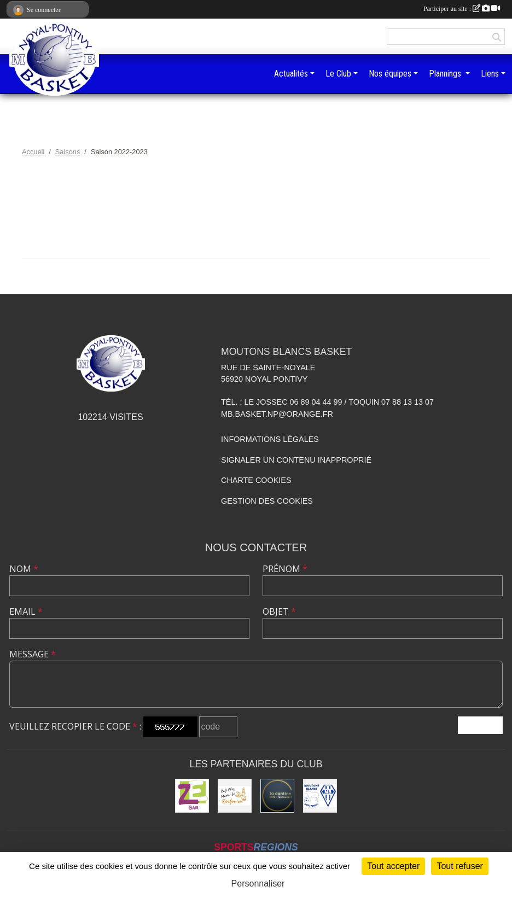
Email (26, 611)
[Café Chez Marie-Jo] (235, 796)
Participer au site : (461, 9)
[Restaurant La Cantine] (277, 796)
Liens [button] (490, 73)
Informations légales (270, 439)
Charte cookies (256, 480)
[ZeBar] (192, 796)
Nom (23, 569)
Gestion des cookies (267, 501)
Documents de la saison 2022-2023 (256, 241)
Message (32, 654)
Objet (279, 611)
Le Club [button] (338, 73)
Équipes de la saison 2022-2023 (256, 276)
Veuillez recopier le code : (75, 726)
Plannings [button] (446, 73)
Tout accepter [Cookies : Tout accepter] (393, 866)
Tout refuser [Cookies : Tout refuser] (459, 866)
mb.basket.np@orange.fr (277, 414)
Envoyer (480, 725)
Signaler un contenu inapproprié (296, 460)
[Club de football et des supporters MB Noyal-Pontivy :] (320, 796)
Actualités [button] (291, 73)
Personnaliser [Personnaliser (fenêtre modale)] (258, 883)
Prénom (285, 569)
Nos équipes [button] (390, 73)
